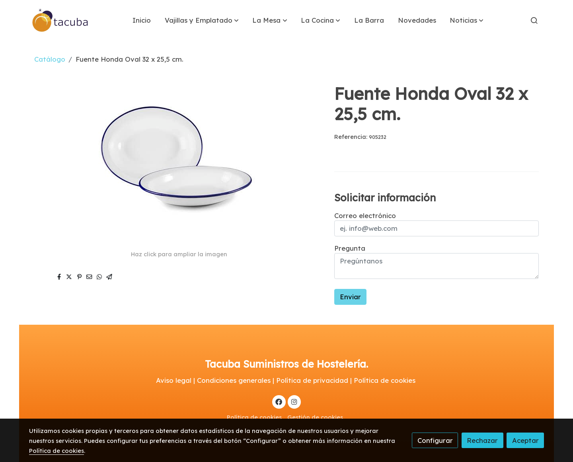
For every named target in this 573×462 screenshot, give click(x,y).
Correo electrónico (365, 215)
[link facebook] (279, 401)
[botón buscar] (534, 20)
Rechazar (482, 440)
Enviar (350, 296)
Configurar (435, 440)
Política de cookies (254, 417)
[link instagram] (294, 401)
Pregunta (349, 248)
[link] (60, 20)
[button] (202, 20)
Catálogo (49, 59)
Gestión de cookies (315, 417)
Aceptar (525, 440)
